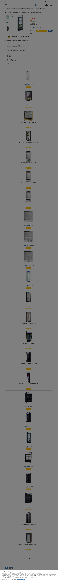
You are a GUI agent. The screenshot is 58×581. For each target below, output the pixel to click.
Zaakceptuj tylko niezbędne (6, 579)
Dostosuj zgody (14, 579)
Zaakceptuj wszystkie (21, 579)
